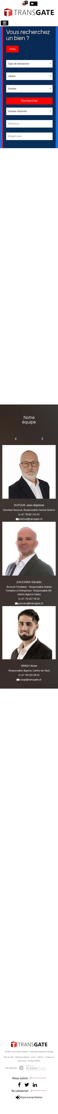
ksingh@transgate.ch (30, 679)
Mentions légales (22, 1057)
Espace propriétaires (29, 1097)
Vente (12, 49)
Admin (40, 1057)
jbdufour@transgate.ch (30, 519)
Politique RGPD (34, 1061)
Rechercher (29, 100)
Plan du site (8, 1057)
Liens (33, 1057)
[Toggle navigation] (4, 23)
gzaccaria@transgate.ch (30, 603)
